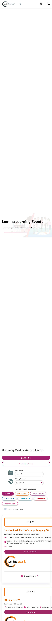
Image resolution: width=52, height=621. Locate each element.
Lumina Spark (21, 493)
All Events (7, 493)
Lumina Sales (40, 498)
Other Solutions (9, 503)
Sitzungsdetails (30, 576)
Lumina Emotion (38, 493)
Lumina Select (9, 498)
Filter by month (19, 470)
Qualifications (26, 458)
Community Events (26, 464)
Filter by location (20, 479)
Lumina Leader (25, 498)
